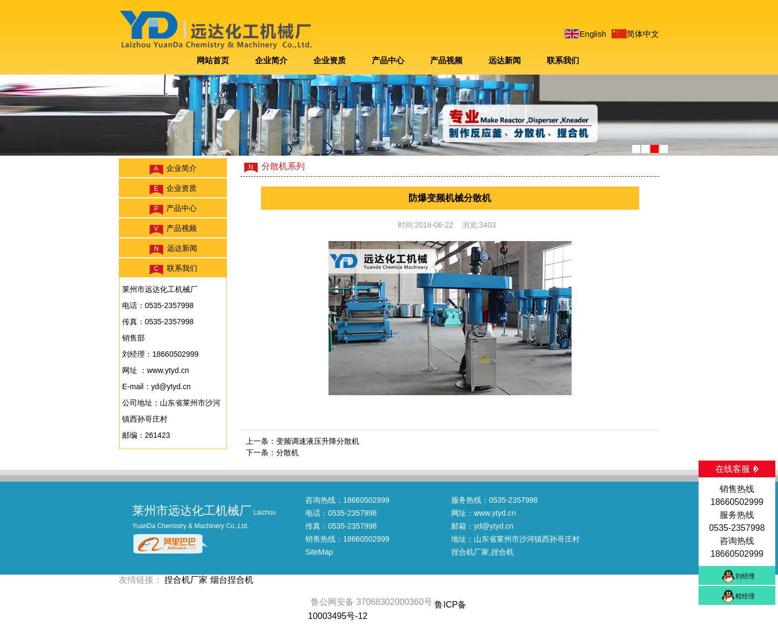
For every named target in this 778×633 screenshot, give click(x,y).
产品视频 (446, 60)
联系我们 (563, 60)
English (593, 33)
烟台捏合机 (231, 579)
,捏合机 (501, 552)
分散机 (287, 452)
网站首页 (213, 60)
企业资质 (329, 60)
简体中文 (643, 33)
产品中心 (388, 60)
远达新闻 (504, 60)
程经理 (745, 596)
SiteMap (319, 552)
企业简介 (271, 60)
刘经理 (745, 576)
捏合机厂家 (470, 552)
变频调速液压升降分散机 (317, 441)
